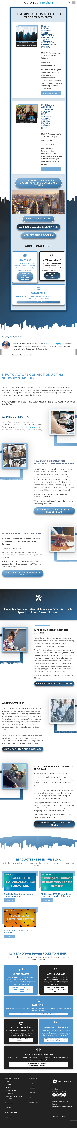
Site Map (55, 1116)
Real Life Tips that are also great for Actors (20, 887)
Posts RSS (32, 1088)
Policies (8, 1084)
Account (31, 1083)
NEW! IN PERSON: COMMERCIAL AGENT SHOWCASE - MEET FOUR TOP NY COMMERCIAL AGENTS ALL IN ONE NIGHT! (48, 36)
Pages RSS (32, 1092)
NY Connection (33, 1078)
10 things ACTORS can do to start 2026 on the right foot (57, 887)
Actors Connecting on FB (24, 427)
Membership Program (11, 1112)
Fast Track (8, 1108)
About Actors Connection (12, 1078)
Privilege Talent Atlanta (32, 344)
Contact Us (9, 1093)
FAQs (7, 1081)
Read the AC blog (64, 1081)
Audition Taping (33, 1102)
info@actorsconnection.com (62, 1107)
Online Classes (9, 1103)
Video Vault (8, 1117)
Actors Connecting (15, 416)
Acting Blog (9, 1087)
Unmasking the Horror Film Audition (20, 923)
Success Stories (12, 337)
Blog (30, 1097)
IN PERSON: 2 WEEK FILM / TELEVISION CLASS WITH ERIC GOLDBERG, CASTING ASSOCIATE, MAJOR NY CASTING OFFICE (47, 116)
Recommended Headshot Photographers (14, 1097)
